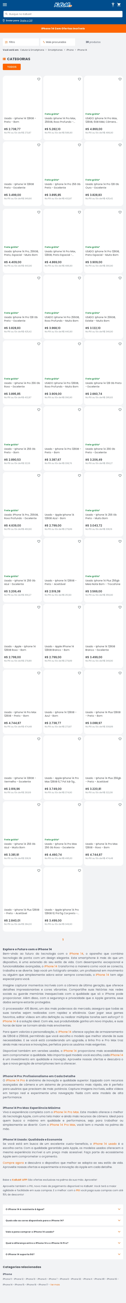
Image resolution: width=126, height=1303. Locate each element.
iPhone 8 (64, 1278)
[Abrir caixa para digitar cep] (17, 20)
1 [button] (63, 940)
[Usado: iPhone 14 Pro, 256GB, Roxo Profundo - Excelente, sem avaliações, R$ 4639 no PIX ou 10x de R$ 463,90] (22, 504)
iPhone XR (99, 1278)
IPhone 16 (31, 1284)
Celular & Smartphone (32, 50)
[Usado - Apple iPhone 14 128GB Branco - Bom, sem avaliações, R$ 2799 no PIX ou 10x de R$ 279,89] (62, 636)
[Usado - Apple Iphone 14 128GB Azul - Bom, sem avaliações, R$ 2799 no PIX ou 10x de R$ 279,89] (62, 504)
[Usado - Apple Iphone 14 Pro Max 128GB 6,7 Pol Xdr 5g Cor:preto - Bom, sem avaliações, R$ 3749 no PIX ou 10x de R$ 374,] (62, 767)
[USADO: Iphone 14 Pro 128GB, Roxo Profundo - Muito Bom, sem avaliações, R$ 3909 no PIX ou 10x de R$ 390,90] (62, 372)
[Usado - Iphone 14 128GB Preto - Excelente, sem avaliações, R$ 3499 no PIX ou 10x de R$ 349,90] (22, 174)
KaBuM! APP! (19, 1180)
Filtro (10, 42)
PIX (78, 1190)
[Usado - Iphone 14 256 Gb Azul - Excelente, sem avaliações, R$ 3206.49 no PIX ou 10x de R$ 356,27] (22, 570)
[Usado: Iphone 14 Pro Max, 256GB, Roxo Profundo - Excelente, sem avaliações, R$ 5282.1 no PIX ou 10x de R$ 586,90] (62, 108)
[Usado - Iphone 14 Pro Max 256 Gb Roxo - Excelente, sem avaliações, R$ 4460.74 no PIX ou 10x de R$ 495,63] (62, 833)
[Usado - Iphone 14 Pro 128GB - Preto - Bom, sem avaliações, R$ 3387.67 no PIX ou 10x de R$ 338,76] (62, 438)
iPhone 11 (7, 1278)
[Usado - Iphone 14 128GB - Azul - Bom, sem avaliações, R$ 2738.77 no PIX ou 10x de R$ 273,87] (62, 702)
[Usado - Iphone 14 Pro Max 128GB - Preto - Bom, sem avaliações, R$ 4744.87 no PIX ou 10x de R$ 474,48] (22, 702)
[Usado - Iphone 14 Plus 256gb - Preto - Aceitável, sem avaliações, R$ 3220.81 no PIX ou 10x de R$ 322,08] (103, 767)
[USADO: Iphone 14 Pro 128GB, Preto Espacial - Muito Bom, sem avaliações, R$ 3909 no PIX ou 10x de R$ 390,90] (103, 241)
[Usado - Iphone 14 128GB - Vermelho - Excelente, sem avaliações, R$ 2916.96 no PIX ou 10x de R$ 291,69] (22, 767)
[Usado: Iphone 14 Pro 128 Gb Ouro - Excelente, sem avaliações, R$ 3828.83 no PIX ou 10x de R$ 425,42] (103, 174)
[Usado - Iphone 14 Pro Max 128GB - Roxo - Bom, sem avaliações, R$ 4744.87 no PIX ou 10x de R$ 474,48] (103, 833)
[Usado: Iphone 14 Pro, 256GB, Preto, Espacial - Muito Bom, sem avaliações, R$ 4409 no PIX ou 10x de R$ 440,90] (22, 241)
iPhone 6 (42, 1278)
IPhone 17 (43, 1284)
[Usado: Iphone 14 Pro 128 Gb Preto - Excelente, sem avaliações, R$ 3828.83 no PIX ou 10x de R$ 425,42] (22, 307)
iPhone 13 (30, 1278)
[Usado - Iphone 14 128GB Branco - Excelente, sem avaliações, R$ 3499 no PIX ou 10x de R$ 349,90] (103, 636)
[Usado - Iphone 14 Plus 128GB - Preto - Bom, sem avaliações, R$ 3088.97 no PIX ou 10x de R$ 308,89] (103, 702)
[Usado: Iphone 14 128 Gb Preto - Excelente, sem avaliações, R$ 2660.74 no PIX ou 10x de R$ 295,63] (103, 372)
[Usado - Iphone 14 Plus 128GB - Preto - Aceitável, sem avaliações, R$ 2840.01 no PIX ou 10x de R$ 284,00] (22, 899)
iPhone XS (112, 1278)
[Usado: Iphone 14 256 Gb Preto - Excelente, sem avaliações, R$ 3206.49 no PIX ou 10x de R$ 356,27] (103, 438)
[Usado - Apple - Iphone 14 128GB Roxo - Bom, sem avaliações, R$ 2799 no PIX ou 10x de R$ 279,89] (22, 636)
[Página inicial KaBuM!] (63, 4)
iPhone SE (76, 1278)
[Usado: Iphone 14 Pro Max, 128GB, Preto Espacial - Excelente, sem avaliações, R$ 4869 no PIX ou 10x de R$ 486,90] (62, 241)
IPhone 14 (82, 50)
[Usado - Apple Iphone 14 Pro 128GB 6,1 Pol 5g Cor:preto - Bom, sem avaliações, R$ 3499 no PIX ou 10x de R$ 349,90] (62, 899)
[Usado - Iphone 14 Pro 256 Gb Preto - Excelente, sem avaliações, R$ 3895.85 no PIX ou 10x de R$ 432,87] (62, 174)
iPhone (70, 50)
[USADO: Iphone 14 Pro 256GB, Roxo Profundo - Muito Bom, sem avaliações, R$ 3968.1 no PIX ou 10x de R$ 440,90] (62, 307)
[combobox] (63, 14)
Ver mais (55, 1284)
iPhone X (87, 1278)
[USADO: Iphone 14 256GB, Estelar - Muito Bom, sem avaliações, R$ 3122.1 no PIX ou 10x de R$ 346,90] (103, 307)
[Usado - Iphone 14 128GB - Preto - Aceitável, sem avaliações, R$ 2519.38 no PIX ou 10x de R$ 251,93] (62, 570)
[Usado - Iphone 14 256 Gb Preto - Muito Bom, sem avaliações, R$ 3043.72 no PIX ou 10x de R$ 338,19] (103, 504)
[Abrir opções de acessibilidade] (113, 5)
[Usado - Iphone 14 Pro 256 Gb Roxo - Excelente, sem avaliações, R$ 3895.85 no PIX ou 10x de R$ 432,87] (22, 372)
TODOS (11, 67)
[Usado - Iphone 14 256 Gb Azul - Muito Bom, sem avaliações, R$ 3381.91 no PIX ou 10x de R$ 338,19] (22, 833)
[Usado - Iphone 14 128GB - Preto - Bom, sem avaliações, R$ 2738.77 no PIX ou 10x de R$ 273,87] (22, 108)
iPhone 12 (19, 1278)
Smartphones (55, 50)
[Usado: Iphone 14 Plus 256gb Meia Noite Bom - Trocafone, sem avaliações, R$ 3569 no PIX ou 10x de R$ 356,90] (103, 570)
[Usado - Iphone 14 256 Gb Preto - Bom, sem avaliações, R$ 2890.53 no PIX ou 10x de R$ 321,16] (22, 438)
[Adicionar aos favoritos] (39, 79)
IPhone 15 (19, 1284)
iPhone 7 (53, 1278)
